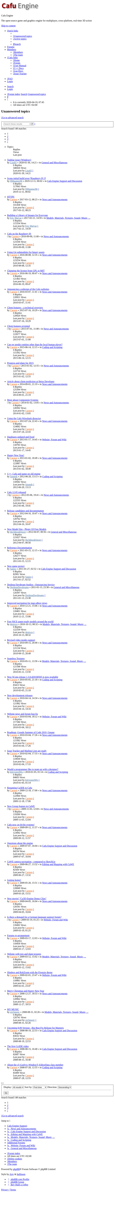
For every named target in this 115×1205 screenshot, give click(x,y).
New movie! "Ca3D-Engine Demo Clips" (26, 898)
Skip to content (8, 25)
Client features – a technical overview (25, 307)
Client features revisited (18, 326)
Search (10, 86)
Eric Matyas (16, 218)
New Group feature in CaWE (21, 806)
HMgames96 (16, 181)
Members (11, 49)
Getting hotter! (14, 880)
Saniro (13, 569)
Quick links (12, 30)
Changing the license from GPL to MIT (26, 270)
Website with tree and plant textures (24, 954)
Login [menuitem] (10, 81)
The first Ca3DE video (18, 1046)
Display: (14, 1087)
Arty (11, 1174)
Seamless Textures (16, 658)
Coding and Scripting (52, 347)
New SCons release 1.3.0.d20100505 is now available (32, 677)
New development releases (19, 695)
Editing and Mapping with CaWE (58, 864)
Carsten (13, 199)
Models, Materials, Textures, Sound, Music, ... (68, 218)
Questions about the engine (20, 843)
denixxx (14, 624)
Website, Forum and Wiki (54, 439)
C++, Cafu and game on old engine (23, 474)
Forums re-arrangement (18, 935)
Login (10, 89)
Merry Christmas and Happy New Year (25, 991)
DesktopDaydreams (19, 587)
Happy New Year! (15, 455)
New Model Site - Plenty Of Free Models (26, 529)
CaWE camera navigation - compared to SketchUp (31, 861)
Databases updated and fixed (20, 437)
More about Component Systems (22, 400)
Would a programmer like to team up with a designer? (32, 769)
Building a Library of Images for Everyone (27, 215)
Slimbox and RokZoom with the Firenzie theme (29, 972)
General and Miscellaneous (54, 162)
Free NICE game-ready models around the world (30, 621)
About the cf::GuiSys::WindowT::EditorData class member (35, 1065)
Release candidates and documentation (25, 510)
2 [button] (7, 136)
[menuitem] (22, 36)
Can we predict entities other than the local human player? (34, 344)
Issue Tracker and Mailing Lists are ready (27, 751)
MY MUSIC (13, 1009)
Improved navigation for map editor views (27, 603)
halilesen (21, 1174)
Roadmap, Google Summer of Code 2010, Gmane (31, 732)
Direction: (59, 1087)
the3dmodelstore (18, 532)
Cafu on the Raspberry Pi (19, 233)
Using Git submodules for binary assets (25, 252)
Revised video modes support (21, 640)
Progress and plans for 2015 (20, 363)
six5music (15, 1012)
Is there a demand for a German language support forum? (34, 917)
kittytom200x (16, 772)
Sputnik (13, 476)
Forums (10, 47)
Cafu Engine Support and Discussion (64, 181)
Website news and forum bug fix (22, 714)
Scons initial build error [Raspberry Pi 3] (26, 178)
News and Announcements (54, 199)
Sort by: (36, 1087)
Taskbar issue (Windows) (19, 160)
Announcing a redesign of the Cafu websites (28, 289)
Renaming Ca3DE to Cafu (19, 788)
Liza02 (13, 162)
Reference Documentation (19, 547)
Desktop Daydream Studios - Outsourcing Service (31, 584)
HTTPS (10, 197)
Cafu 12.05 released (16, 492)
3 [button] (7, 139)
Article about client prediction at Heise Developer (30, 381)
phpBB (16, 1169)
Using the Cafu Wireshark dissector (24, 418)
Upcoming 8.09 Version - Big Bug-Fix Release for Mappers (35, 1028)
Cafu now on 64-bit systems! (21, 824)
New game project (15, 566)
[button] (7, 141)
